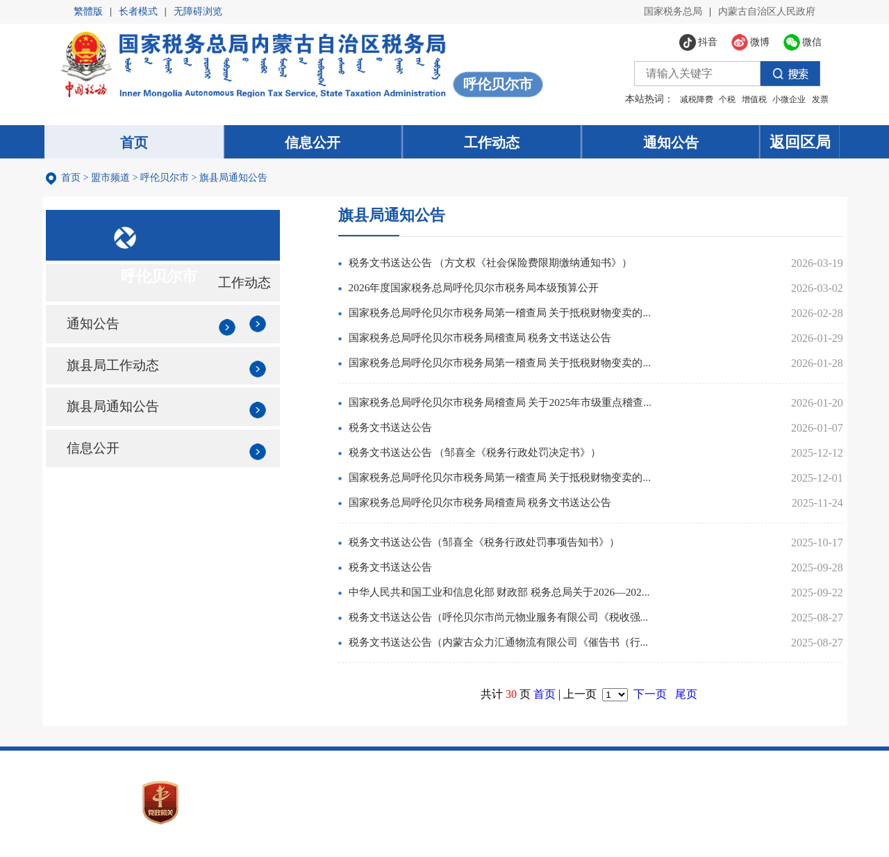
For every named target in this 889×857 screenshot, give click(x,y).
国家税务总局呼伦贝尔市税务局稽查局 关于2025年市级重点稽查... (521, 405)
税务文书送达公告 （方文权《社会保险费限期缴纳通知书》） (511, 265)
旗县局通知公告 (235, 179)
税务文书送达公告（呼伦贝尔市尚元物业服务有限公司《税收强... (519, 620)
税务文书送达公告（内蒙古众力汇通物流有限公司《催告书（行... (519, 645)
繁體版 (88, 11)
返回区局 (804, 142)
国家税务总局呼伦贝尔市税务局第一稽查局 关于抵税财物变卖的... (521, 315)
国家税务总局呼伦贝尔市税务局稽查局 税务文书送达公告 (500, 340)
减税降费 (690, 99)
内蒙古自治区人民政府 (766, 11)
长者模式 (138, 11)
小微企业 (783, 99)
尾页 (691, 696)
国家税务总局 (673, 11)
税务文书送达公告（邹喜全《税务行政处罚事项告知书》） (504, 544)
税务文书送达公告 (404, 430)
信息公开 (97, 472)
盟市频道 (113, 179)
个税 (721, 99)
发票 (814, 99)
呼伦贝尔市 (167, 179)
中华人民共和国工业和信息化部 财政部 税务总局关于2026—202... (519, 595)
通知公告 (97, 337)
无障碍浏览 (198, 11)
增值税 (748, 99)
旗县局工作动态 (118, 382)
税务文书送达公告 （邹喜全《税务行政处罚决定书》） (494, 455)
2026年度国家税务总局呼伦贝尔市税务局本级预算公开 (493, 290)
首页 (73, 179)
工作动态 (251, 292)
